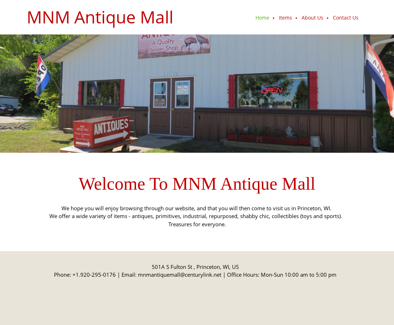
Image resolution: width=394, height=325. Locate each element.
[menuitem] (262, 18)
